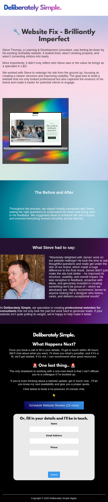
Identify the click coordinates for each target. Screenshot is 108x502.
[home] (32, 8)
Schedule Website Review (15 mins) (54, 405)
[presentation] (54, 464)
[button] (101, 8)
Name (54, 423)
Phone (54, 447)
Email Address (54, 435)
